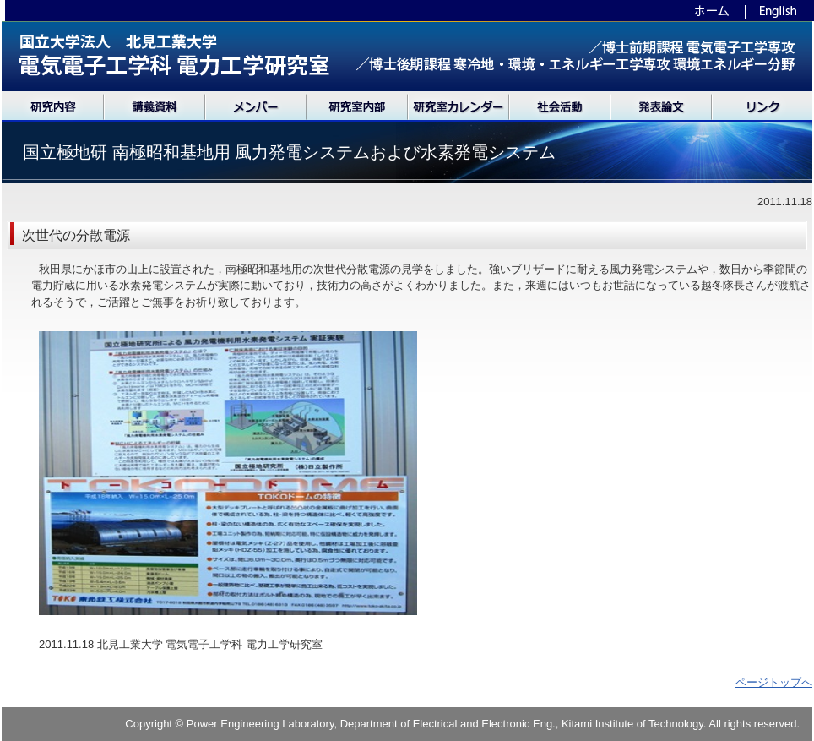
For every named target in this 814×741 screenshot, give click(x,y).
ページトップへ (773, 682)
